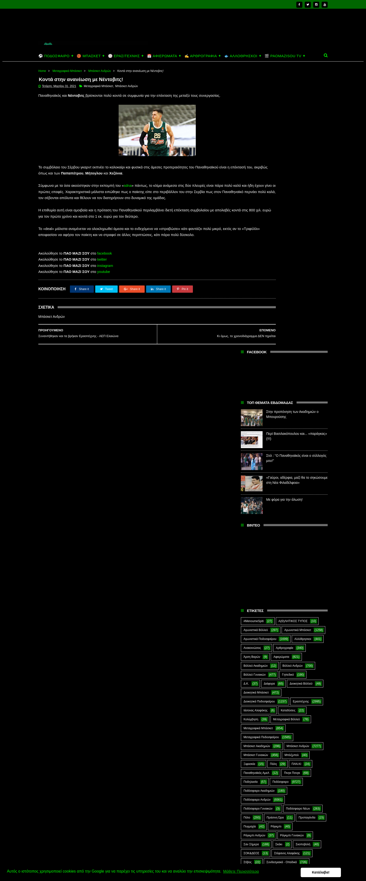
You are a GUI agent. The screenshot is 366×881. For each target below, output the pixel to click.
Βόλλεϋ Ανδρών (293, 386)
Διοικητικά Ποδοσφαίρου (259, 422)
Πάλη (273, 484)
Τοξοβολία (281, 592)
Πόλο (247, 538)
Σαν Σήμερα (251, 565)
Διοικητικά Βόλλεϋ (301, 404)
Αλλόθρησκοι (302, 359)
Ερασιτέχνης (301, 422)
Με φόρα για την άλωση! (284, 220)
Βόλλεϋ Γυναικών (255, 395)
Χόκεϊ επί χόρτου (254, 609)
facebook (104, 267)
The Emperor (252, 645)
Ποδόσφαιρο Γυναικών (258, 529)
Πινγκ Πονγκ (292, 493)
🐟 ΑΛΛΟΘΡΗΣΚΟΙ (240, 56)
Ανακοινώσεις (252, 368)
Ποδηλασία (251, 502)
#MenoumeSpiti (254, 342)
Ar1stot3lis (285, 609)
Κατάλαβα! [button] (339, 872)
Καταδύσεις (288, 431)
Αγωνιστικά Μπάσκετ (297, 351)
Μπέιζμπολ (292, 476)
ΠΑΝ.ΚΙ (296, 484)
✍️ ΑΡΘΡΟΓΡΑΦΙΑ (200, 56)
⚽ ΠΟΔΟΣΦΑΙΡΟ (53, 56)
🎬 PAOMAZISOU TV (282, 56)
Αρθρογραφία (284, 368)
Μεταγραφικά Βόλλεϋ (286, 440)
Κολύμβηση (251, 440)
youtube (103, 285)
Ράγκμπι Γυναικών (292, 556)
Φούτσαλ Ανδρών (255, 601)
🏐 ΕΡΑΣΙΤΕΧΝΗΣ (124, 56)
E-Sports (278, 618)
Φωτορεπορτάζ (290, 601)
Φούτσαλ (308, 592)
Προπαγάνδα (306, 538)
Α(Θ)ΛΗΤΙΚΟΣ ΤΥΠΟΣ (293, 342)
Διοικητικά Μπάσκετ (256, 413)
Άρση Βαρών (252, 377)
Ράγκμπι (276, 547)
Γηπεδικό (288, 395)
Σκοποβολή (303, 565)
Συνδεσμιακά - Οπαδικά (281, 583)
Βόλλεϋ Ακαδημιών (256, 386)
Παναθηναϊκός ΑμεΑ (256, 493)
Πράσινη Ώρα (275, 538)
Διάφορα (269, 404)
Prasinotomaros (291, 636)
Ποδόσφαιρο (280, 502)
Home (42, 71)
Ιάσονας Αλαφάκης (256, 431)
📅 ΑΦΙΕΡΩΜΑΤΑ (162, 56)
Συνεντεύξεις (252, 592)
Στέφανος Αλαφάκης (287, 574)
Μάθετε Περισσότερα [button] (241, 872)
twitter (102, 273)
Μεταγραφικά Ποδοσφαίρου (261, 458)
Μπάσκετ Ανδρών (99, 71)
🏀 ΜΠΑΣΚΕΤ (89, 56)
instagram (105, 279)
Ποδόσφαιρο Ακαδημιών (259, 511)
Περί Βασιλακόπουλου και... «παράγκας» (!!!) (293, 825)
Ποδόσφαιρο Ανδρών (257, 520)
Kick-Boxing (280, 627)
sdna (128, 187)
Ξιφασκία (249, 484)
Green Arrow (306, 618)
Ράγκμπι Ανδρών (254, 556)
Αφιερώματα (281, 377)
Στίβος (248, 583)
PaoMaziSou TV (254, 636)
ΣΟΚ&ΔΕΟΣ (251, 574)
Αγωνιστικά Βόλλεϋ (256, 351)
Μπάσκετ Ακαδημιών (257, 467)
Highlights (250, 627)
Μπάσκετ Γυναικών (256, 476)
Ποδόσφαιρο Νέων (298, 529)
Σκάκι (278, 565)
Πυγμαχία (250, 547)
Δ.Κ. (246, 404)
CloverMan (251, 618)
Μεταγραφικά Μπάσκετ (67, 71)
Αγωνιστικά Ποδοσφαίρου (260, 359)
